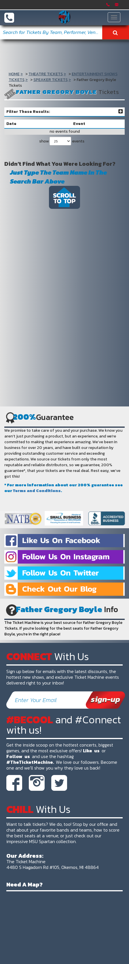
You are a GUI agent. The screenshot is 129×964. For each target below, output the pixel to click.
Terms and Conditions (37, 491)
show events (61, 141)
